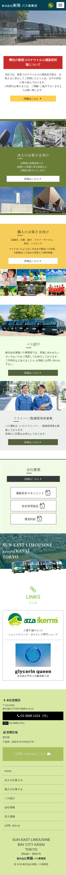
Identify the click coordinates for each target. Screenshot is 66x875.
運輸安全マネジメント (33, 493)
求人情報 (9, 816)
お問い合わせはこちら (33, 754)
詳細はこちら (33, 98)
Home (7, 770)
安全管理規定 (33, 506)
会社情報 (9, 807)
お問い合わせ (12, 825)
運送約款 (33, 518)
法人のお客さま (13, 780)
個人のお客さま (13, 789)
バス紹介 (9, 798)
